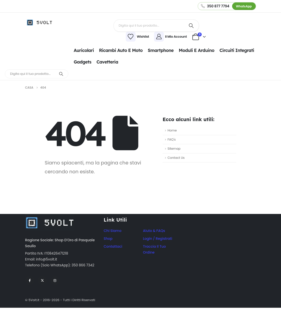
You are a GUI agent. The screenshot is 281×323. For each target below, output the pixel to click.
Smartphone (160, 50)
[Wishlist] (107, 37)
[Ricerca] (191, 26)
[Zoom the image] (49, 217)
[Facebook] (29, 280)
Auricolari (84, 50)
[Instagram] (55, 280)
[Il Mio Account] (171, 37)
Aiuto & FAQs (154, 230)
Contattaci (113, 246)
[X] (42, 280)
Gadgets (82, 62)
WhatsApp (244, 6)
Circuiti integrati (237, 50)
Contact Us (176, 158)
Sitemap (174, 148)
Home (172, 130)
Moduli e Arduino (196, 50)
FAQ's (172, 139)
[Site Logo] (41, 22)
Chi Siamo (112, 230)
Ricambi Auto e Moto (120, 50)
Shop (108, 238)
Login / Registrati (157, 238)
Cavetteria (107, 62)
